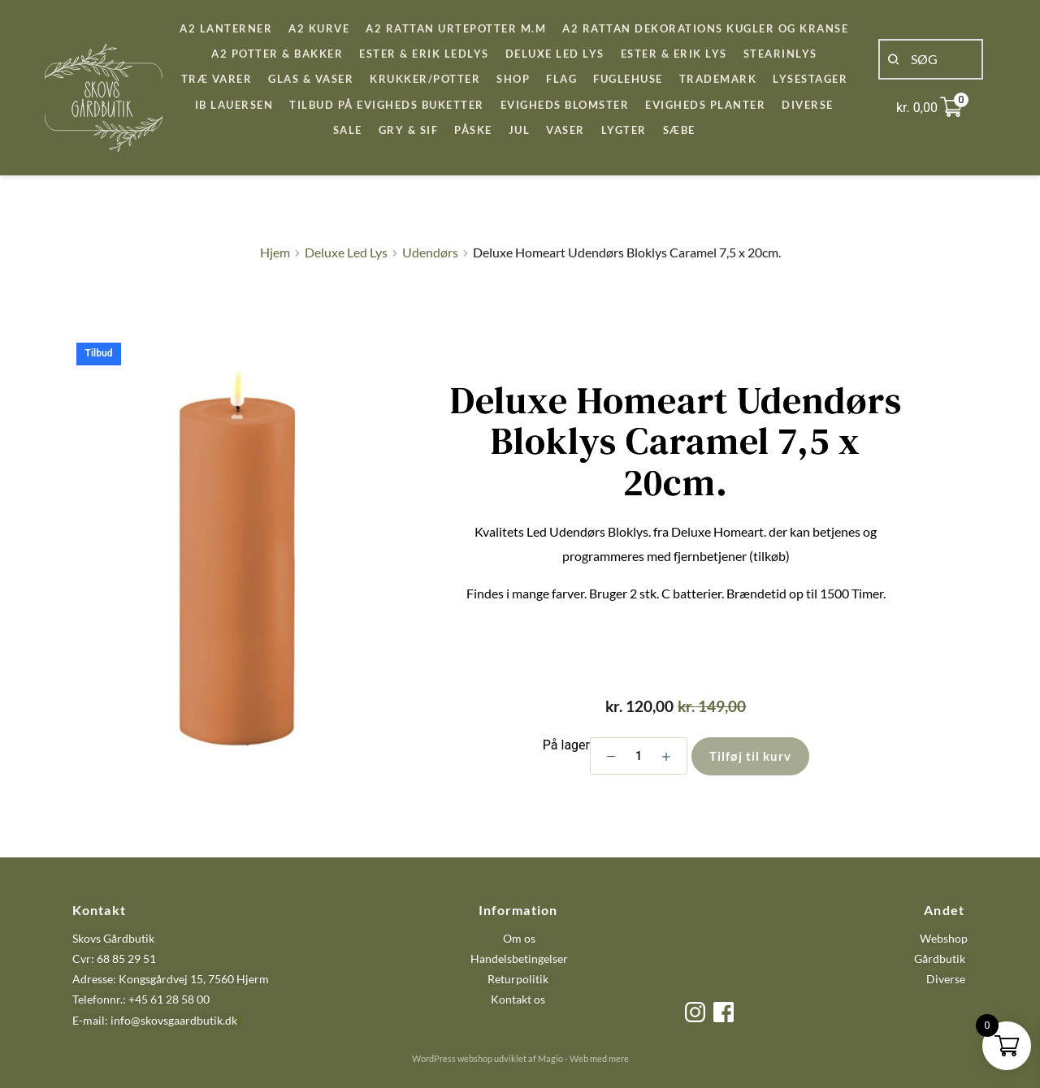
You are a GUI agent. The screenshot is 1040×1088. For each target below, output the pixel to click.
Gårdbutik (939, 958)
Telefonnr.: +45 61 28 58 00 (141, 999)
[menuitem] (226, 28)
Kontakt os (519, 999)
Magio (550, 1058)
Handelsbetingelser (519, 958)
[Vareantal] (638, 756)
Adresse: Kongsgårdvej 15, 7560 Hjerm (170, 979)
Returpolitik (518, 979)
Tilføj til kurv (750, 756)
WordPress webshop (452, 1058)
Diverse (945, 979)
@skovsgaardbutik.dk (184, 1020)
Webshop (944, 938)
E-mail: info (101, 1020)
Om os (519, 938)
